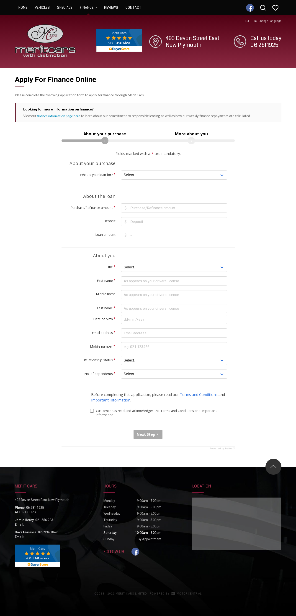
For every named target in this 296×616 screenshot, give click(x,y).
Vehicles (42, 7)
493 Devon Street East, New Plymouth (42, 499)
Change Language (267, 21)
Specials (65, 7)
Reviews (111, 7)
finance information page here (59, 116)
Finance (88, 7)
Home (23, 7)
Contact (134, 7)
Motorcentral (186, 593)
